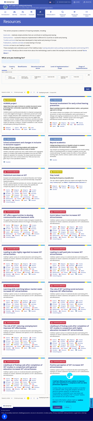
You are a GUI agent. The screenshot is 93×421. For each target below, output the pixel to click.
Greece (25, 127)
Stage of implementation (81, 67)
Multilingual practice (24, 413)
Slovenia (17, 129)
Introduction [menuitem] (5, 15)
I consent (57, 407)
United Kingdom (10, 202)
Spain (25, 129)
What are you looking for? (13, 58)
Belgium (8, 127)
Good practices (8, 38)
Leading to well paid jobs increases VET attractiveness (66, 253)
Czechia (72, 123)
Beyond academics (58, 142)
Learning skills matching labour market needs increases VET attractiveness (22, 290)
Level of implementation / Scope (60, 67)
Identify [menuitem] (14, 15)
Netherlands (80, 124)
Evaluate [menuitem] (31, 15)
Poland (19, 198)
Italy (32, 127)
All (89, 75)
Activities (6, 45)
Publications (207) (38, 77)
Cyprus (17, 127)
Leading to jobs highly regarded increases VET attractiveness (22, 253)
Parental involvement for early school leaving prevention (69, 104)
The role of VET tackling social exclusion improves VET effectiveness (66, 290)
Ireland (25, 195)
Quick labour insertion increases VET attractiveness (65, 216)
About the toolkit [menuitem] (74, 15)
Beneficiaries (22, 67)
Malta (36, 197)
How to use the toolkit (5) (25, 77)
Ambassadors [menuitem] (51, 15)
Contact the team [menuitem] (87, 15)
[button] (4, 416)
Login (78, 2)
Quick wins (7, 35)
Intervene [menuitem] (23, 15)
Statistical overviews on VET (15, 175)
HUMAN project (10, 103)
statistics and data (18, 43)
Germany (63, 124)
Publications (7, 43)
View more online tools (65, 2)
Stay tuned (54, 175)
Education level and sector (37, 67)
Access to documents (37, 413)
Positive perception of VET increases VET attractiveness (67, 366)
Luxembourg (26, 197)
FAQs (2, 413)
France (54, 124)
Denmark (25, 191)
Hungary (16, 195)
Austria (8, 190)
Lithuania (16, 197)
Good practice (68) (12, 77)
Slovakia (8, 200)
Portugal (8, 129)
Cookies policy (48, 413)
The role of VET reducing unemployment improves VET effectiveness (20, 327)
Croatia (34, 190)
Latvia (7, 197)
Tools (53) (76, 77)
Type (4, 67)
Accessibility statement (11, 413)
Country (12, 67)
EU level (8, 193)
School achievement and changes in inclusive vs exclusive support (22, 143)
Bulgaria (63, 123)
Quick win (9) (51, 77)
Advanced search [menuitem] (63, 15)
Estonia (81, 123)
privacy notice (71, 402)
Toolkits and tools (9, 40)
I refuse (66, 407)
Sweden (34, 129)
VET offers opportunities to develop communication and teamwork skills (18, 216)
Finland (17, 193)
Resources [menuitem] (40, 15)
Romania (36, 198)
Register (88, 2)
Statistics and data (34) (64, 77)
